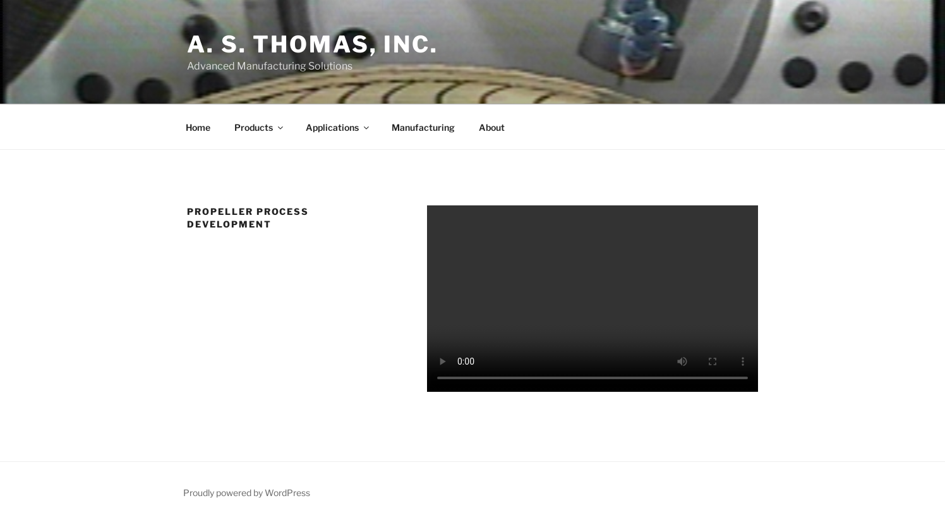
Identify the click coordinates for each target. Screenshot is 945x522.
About (492, 127)
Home (198, 127)
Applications (338, 127)
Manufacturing (423, 127)
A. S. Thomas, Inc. (312, 44)
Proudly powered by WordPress (246, 492)
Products (259, 127)
